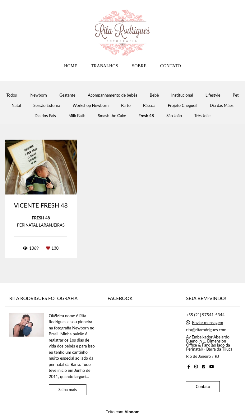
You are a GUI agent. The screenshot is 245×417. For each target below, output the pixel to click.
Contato (203, 386)
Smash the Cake (112, 116)
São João (174, 116)
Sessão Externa (46, 105)
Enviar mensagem (207, 323)
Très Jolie (202, 116)
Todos (11, 95)
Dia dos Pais (45, 116)
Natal (16, 105)
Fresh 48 (146, 116)
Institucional (182, 95)
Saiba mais (67, 389)
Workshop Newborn (91, 105)
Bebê (154, 95)
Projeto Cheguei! (182, 105)
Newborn (38, 95)
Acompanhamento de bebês (112, 95)
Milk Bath (77, 116)
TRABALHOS (104, 66)
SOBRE (139, 66)
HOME (70, 66)
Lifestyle (213, 95)
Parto (126, 105)
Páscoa (149, 105)
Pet (236, 95)
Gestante (67, 95)
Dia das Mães (221, 105)
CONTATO (170, 66)
